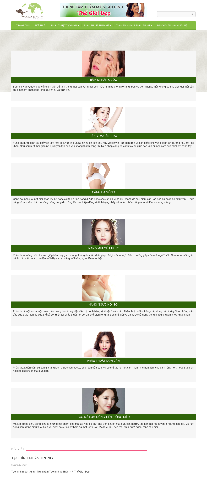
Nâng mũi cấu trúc (103, 248)
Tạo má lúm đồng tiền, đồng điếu (103, 417)
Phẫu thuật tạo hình (65, 25)
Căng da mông (103, 192)
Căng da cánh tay (103, 136)
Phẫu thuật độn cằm (103, 360)
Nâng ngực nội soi (103, 304)
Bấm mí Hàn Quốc (103, 79)
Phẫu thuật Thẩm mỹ (97, 25)
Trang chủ (23, 25)
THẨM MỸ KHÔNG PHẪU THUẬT (134, 25)
